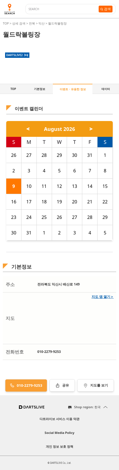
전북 (32, 23)
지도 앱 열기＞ (103, 296)
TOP (6, 23)
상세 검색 (19, 23)
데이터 (105, 89)
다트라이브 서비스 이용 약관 (59, 419)
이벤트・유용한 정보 (73, 89)
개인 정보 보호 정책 (59, 446)
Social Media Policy (59, 433)
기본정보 (39, 89)
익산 (41, 23)
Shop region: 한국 (87, 407)
